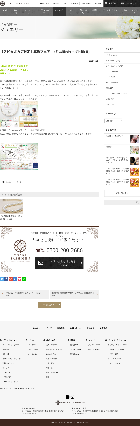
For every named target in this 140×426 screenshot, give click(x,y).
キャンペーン (29, 11)
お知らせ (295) (111, 55)
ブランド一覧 (33, 349)
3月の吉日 (109, 147)
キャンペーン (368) (113, 61)
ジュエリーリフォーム (110, 11)
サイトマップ (29, 388)
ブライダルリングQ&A (11, 382)
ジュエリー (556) (112, 71)
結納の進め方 (51, 354)
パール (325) (110, 77)
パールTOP (32, 345)
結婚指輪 (6, 349)
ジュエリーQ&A (94, 349)
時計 (95, 10)
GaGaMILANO (75, 349)
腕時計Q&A (74, 354)
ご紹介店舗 (50, 363)
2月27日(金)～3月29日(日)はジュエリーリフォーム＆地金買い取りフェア (117, 160)
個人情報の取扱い (16, 388)
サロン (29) (110, 99)
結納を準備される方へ (54, 349)
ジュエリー (60, 11)
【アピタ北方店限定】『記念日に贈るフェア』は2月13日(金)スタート (117, 171)
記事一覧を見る (122, 193)
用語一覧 (49, 368)
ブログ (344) (110, 104)
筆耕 (47, 377)
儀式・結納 (83, 11)
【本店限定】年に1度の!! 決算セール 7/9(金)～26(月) (24, 294)
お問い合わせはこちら (63, 263)
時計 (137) (109, 88)
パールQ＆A (32, 354)
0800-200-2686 (65, 250)
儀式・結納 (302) (112, 83)
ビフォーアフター (114, 359)
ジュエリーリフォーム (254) (116, 93)
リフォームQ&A (114, 363)
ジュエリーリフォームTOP (117, 345)
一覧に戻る (49, 305)
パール (72, 11)
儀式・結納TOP (51, 345)
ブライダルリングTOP (11, 345)
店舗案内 (74, 3)
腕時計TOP (74, 345)
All (6, 10)
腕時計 (73, 340)
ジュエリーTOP (94, 345)
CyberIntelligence (82, 422)
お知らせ (56, 3)
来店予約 (112, 3)
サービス (6, 368)
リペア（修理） (113, 354)
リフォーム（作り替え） (117, 349)
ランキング (7, 372)
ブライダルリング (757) (114, 66)
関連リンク (4, 388)
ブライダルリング (45, 11)
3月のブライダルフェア (114, 136)
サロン (125, 11)
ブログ (65, 3)
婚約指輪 (6, 354)
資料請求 (98, 3)
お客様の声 (7, 377)
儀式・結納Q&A (52, 372)
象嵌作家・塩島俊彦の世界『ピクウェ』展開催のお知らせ (73, 294)
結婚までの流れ (52, 359)
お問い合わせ (86, 3)
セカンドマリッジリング (12, 359)
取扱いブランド (8, 363)
